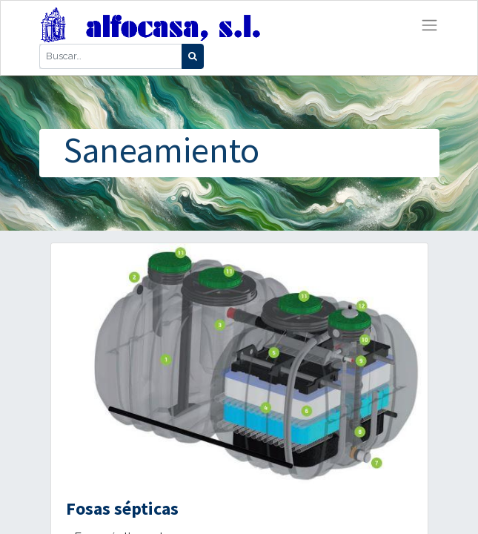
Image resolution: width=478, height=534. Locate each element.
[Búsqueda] (193, 56)
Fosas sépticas (122, 508)
